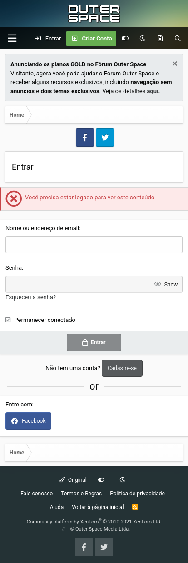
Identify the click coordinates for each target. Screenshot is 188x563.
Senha (13, 267)
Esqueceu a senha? (30, 297)
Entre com (18, 404)
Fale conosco (36, 493)
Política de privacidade (137, 493)
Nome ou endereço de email (42, 228)
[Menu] (12, 38)
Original (73, 480)
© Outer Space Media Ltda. (100, 529)
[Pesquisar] (177, 39)
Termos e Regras (81, 493)
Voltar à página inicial (98, 507)
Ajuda (57, 507)
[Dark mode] (142, 39)
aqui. (153, 91)
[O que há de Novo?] (160, 39)
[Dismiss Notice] (174, 64)
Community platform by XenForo (94, 522)
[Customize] (125, 39)
